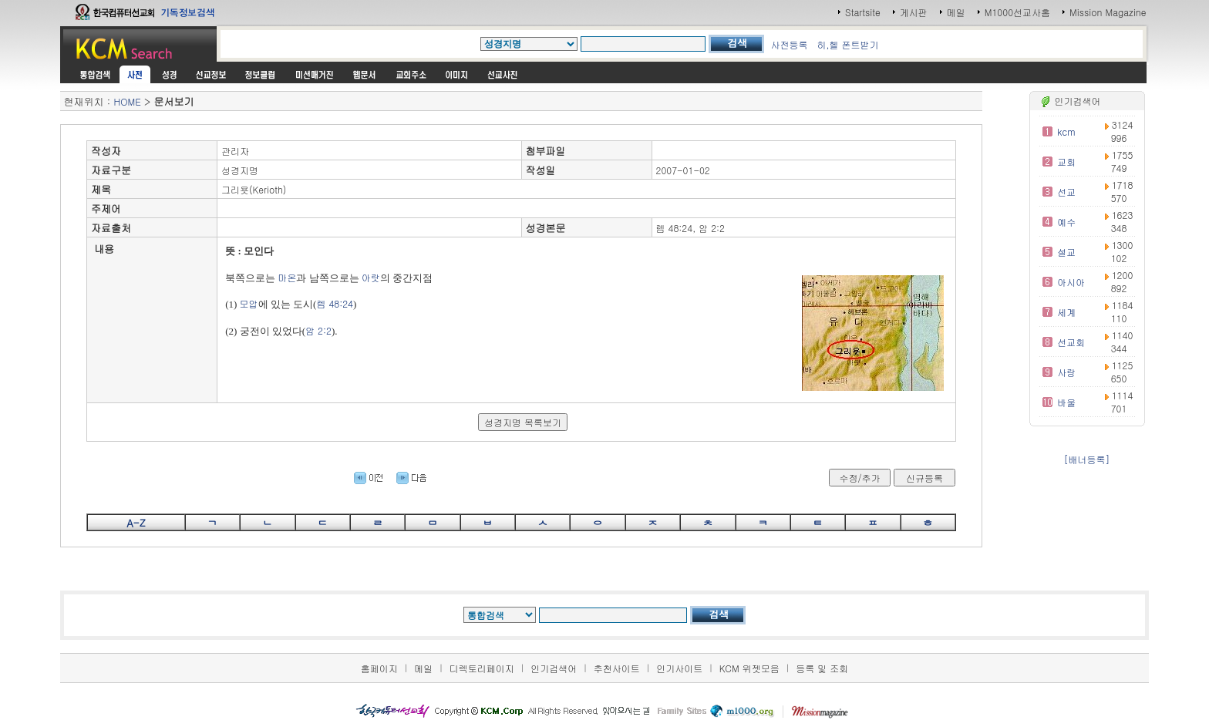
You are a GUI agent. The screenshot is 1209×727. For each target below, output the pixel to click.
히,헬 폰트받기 (847, 44)
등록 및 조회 (822, 668)
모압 (249, 303)
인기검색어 (553, 668)
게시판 (914, 12)
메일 (956, 12)
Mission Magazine (1108, 12)
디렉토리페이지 (482, 668)
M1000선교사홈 (1017, 12)
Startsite (863, 12)
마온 (287, 277)
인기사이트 (679, 668)
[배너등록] (1087, 459)
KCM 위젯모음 (749, 668)
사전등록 (788, 44)
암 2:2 (318, 330)
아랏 (371, 277)
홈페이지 (379, 668)
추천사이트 (617, 668)
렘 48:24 (334, 303)
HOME (126, 101)
